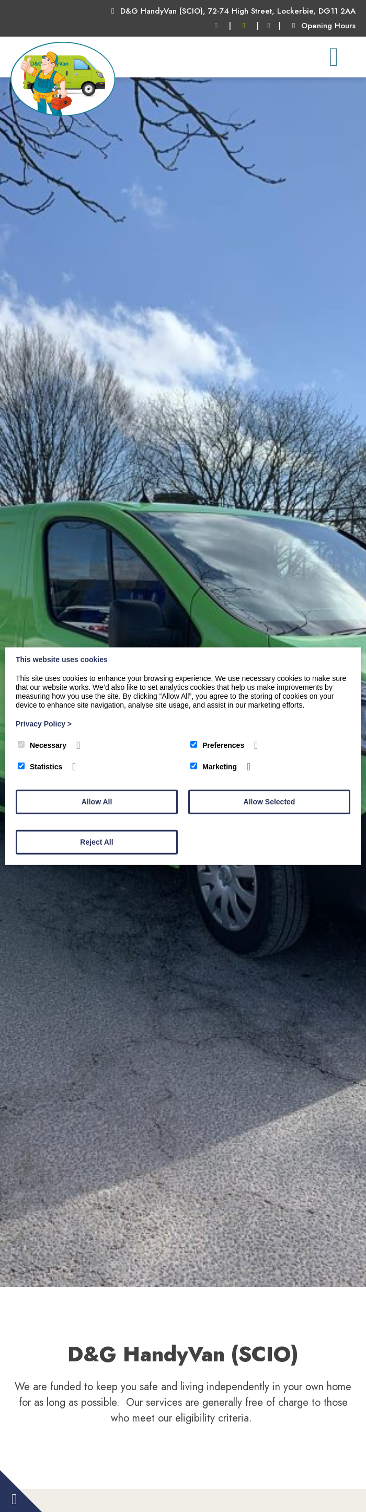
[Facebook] (269, 26)
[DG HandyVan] (62, 113)
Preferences (217, 745)
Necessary (42, 745)
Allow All (97, 802)
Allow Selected (269, 802)
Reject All (96, 842)
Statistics (40, 767)
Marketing (213, 767)
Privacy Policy (44, 724)
